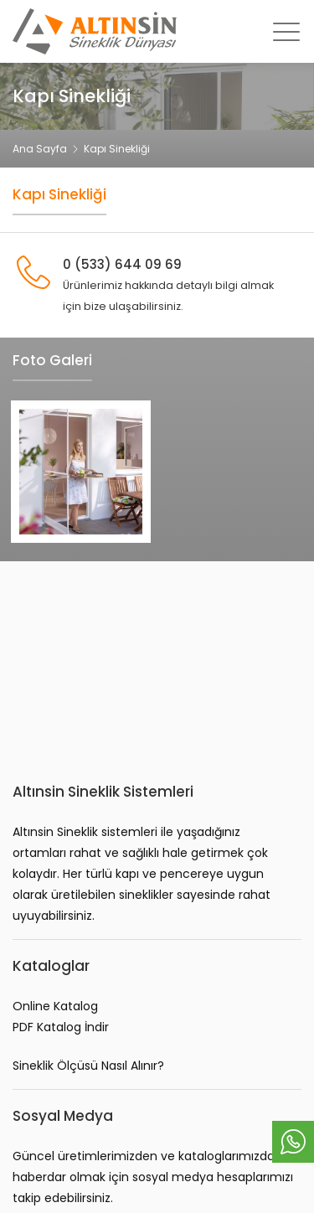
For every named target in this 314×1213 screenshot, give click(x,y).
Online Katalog (55, 1006)
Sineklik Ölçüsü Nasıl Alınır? (88, 1065)
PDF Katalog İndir (61, 1027)
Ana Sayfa (40, 149)
